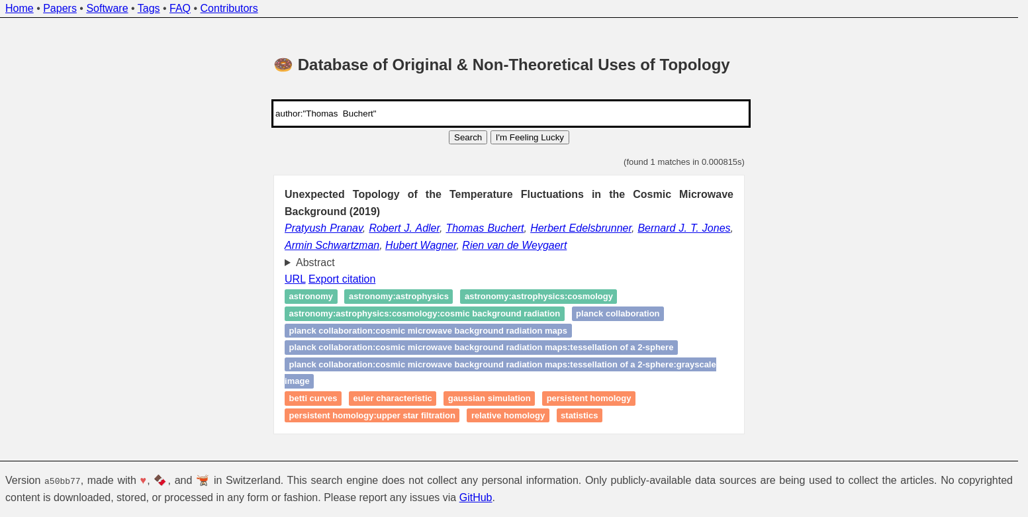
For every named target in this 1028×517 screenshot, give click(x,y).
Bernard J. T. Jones (683, 228)
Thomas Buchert (485, 228)
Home (19, 8)
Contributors (229, 8)
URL (295, 279)
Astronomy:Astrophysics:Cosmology (539, 297)
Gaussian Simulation (489, 398)
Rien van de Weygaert (514, 245)
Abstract (315, 262)
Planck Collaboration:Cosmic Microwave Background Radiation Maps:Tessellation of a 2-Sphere (481, 348)
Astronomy (311, 297)
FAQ (180, 8)
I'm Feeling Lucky (530, 137)
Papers (60, 8)
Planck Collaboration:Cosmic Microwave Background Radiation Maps (428, 331)
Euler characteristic (392, 398)
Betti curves (313, 398)
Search (468, 137)
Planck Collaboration (617, 313)
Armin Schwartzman (332, 245)
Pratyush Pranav (324, 228)
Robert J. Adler (404, 228)
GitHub (475, 497)
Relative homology (508, 415)
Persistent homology (589, 398)
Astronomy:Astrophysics (399, 297)
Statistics (579, 415)
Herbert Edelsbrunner (580, 228)
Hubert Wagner (420, 245)
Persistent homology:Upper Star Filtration (372, 415)
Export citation (341, 279)
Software (107, 8)
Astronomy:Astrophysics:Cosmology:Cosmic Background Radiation (425, 313)
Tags (149, 8)
